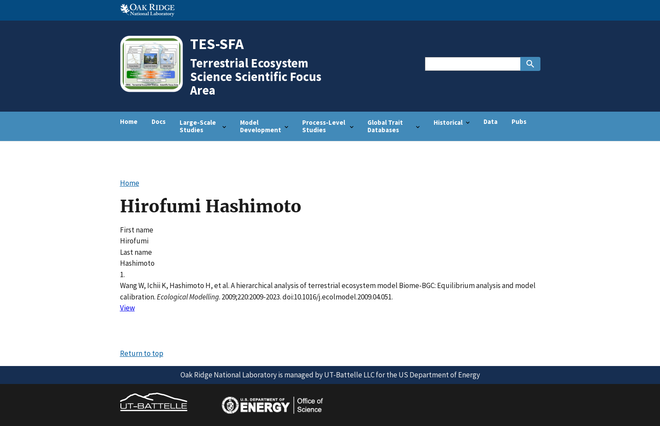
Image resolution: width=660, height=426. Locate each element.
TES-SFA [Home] (217, 43)
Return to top (141, 353)
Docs (159, 121)
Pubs (519, 121)
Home (129, 121)
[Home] (154, 91)
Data (491, 121)
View (127, 308)
